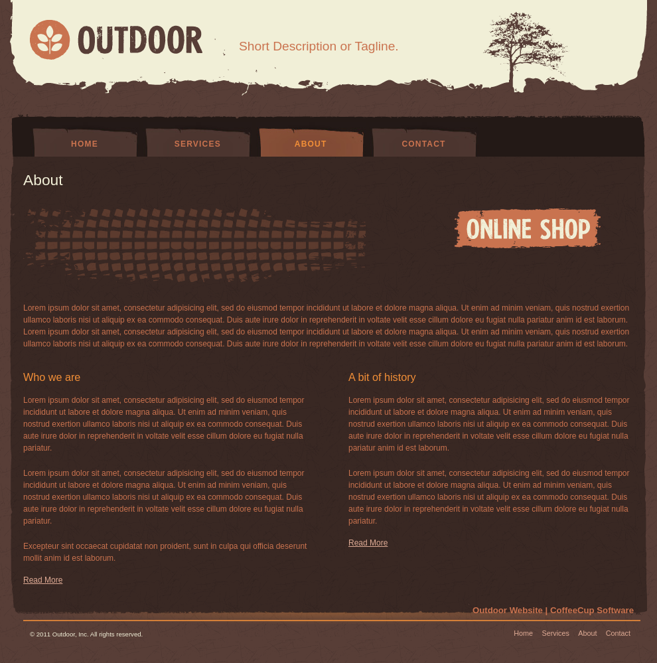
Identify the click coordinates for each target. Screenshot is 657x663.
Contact (423, 144)
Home (84, 144)
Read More (42, 580)
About (311, 144)
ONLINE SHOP (528, 228)
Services (198, 144)
